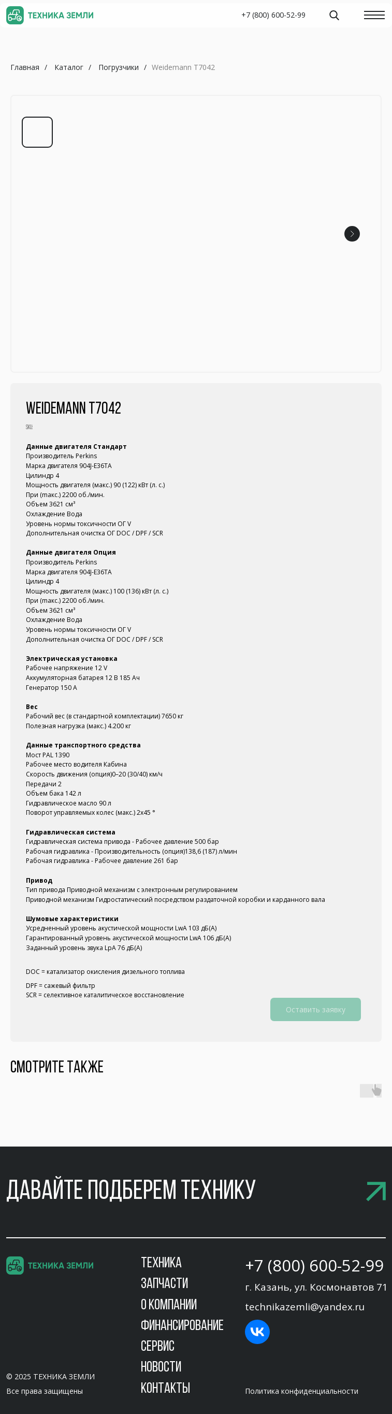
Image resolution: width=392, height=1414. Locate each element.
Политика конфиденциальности (301, 1391)
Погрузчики (118, 67)
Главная (24, 67)
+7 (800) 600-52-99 (314, 1265)
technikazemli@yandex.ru (305, 1306)
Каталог (68, 67)
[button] (196, 1192)
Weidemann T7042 (183, 67)
